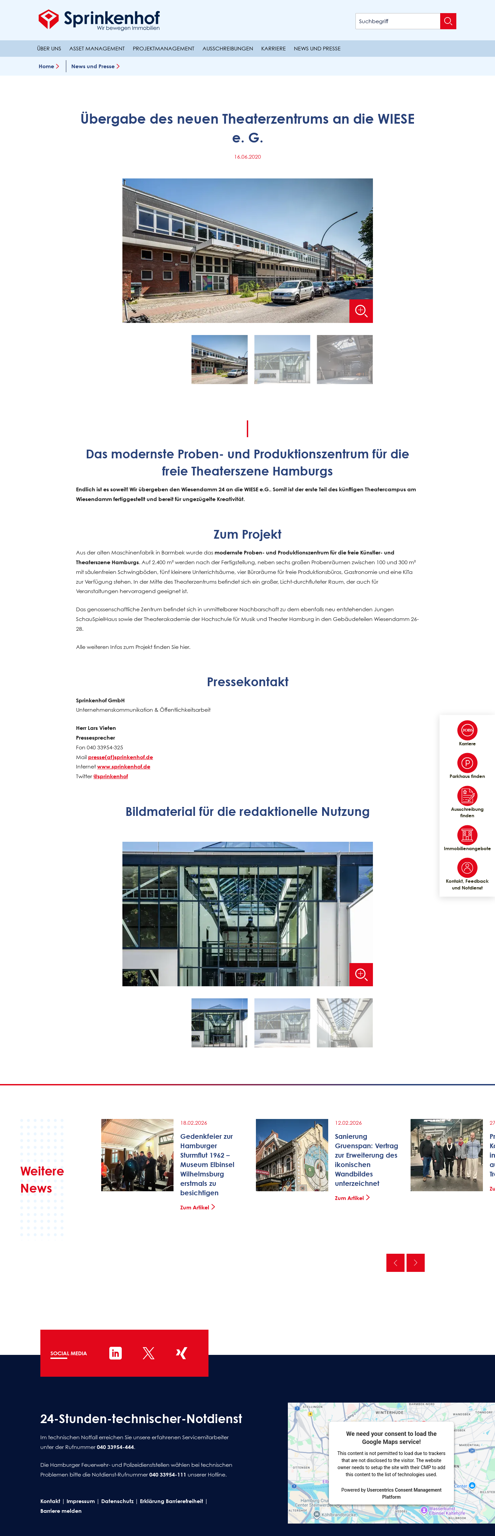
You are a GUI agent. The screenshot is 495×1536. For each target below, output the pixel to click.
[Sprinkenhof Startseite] (99, 20)
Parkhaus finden (467, 766)
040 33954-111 (167, 1474)
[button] (219, 361)
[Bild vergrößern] (361, 311)
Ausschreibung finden (467, 802)
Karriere (273, 48)
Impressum (81, 1501)
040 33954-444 (115, 1447)
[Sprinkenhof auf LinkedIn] (115, 1353)
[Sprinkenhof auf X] (149, 1353)
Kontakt (50, 1501)
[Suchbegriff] (405, 21)
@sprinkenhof (110, 776)
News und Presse (317, 48)
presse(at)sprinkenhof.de (120, 757)
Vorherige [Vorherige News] (395, 1263)
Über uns (49, 48)
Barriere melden (61, 1510)
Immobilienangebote (467, 838)
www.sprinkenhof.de (123, 766)
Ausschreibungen (227, 48)
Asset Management (97, 48)
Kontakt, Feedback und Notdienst (467, 874)
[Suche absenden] (448, 21)
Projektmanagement (163, 48)
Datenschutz (117, 1501)
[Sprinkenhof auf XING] (181, 1353)
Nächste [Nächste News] (416, 1263)
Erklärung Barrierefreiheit (171, 1501)
